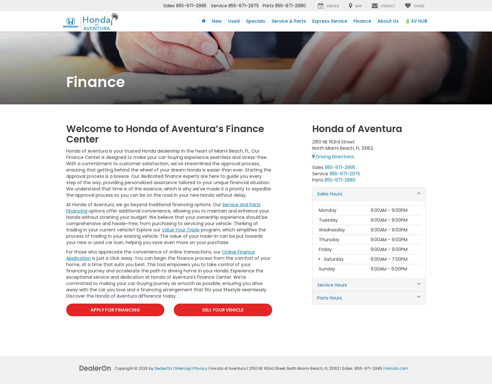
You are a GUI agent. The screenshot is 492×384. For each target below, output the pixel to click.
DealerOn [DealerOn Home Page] (163, 368)
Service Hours (369, 285)
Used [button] (234, 21)
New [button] (217, 21)
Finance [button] (362, 21)
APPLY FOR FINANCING (115, 310)
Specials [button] (255, 21)
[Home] (203, 21)
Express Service (329, 21)
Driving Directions (333, 157)
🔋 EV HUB (416, 21)
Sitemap (183, 368)
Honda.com (396, 368)
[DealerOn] (95, 368)
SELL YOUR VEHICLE (222, 310)
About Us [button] (388, 21)
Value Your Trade (181, 230)
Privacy (201, 368)
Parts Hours (369, 298)
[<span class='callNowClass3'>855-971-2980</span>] (340, 180)
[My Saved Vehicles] (414, 6)
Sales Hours (369, 194)
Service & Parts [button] (289, 21)
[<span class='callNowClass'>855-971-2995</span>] (340, 167)
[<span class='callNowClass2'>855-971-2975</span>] (345, 174)
